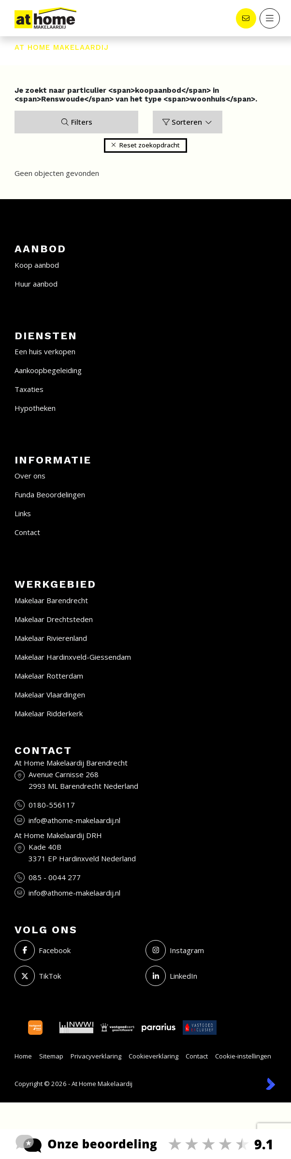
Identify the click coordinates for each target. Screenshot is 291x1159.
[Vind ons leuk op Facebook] (77, 950)
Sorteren (187, 122)
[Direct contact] (245, 18)
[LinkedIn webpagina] (208, 976)
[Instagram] (208, 950)
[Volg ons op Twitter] (77, 976)
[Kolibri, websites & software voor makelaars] (270, 1084)
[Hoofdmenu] (269, 18)
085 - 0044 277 (55, 877)
